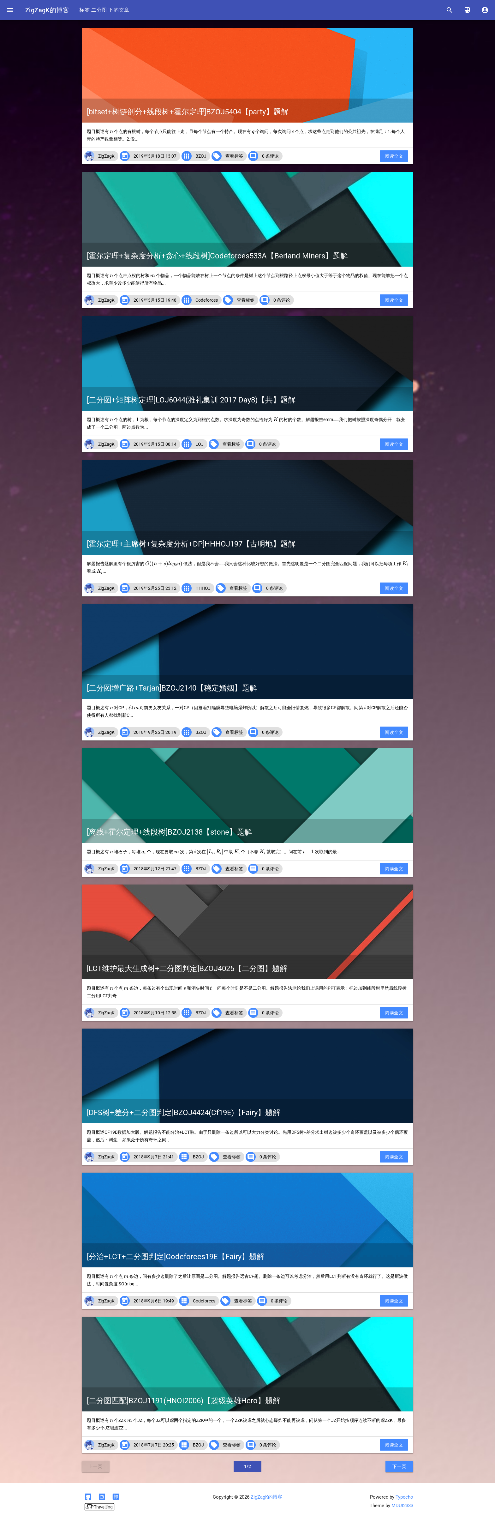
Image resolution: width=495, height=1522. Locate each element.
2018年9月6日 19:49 (154, 1300)
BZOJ (200, 156)
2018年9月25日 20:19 (155, 732)
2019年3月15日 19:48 (155, 300)
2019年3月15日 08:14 (155, 444)
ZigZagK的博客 (47, 10)
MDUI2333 (402, 1505)
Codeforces (206, 300)
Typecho (404, 1497)
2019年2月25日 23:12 (155, 588)
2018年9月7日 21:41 (154, 1156)
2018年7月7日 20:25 (154, 1444)
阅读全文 (394, 156)
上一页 (96, 1466)
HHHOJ (203, 588)
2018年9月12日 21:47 (155, 868)
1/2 (247, 1466)
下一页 (399, 1466)
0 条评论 (270, 156)
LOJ (199, 444)
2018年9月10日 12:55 (155, 1012)
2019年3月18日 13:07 (155, 156)
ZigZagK (106, 156)
